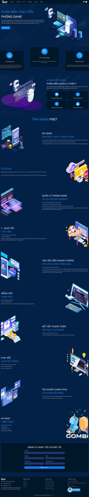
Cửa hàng (18, 1)
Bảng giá (25, 483)
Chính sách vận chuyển (49, 484)
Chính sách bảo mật (49, 481)
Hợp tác (36, 1)
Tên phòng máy (27, 461)
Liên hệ (41, 1)
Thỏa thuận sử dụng (49, 486)
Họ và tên (26, 450)
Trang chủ (12, 1)
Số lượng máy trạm (49, 461)
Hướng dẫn (25, 484)
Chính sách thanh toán (49, 483)
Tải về (24, 1)
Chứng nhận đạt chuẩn (49, 488)
